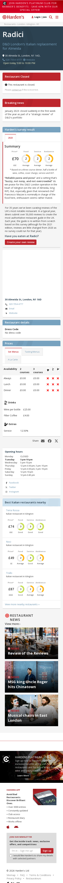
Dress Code (11, 329)
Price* (14, 151)
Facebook (12, 482)
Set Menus (13, 351)
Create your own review (20, 242)
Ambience (49, 151)
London (21, 24)
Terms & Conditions (40, 875)
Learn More (23, 775)
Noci (8, 541)
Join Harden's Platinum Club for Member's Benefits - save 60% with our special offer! (30, 6)
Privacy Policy (14, 878)
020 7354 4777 (14, 304)
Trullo (9, 572)
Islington (31, 24)
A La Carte (13, 359)
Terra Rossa (12, 510)
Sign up (47, 850)
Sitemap (11, 875)
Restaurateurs (33, 878)
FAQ (22, 875)
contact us (16, 89)
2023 (10, 137)
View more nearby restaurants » (22, 604)
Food (26, 151)
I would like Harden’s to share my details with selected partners (31, 857)
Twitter (10, 487)
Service (37, 151)
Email (9, 308)
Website (11, 313)
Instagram (12, 491)
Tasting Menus (32, 351)
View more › (12, 624)
